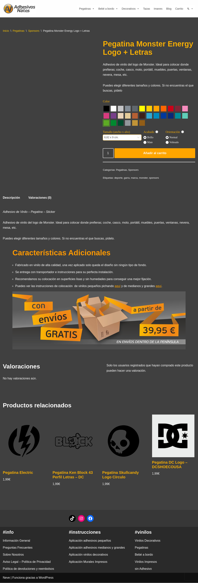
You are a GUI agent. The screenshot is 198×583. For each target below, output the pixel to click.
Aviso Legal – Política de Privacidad (27, 562)
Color (106, 101)
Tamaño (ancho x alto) (116, 132)
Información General (16, 541)
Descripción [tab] (11, 197)
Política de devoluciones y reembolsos (28, 569)
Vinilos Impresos (146, 562)
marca (134, 178)
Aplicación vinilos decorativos (88, 555)
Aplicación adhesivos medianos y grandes (97, 548)
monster (143, 178)
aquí (118, 286)
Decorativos (130, 8)
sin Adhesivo (143, 569)
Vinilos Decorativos (147, 541)
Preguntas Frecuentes (17, 548)
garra (127, 178)
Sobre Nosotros (13, 555)
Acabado (150, 132)
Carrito (179, 8)
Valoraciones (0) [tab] (40, 197)
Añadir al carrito (154, 153)
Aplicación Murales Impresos (88, 562)
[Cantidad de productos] (108, 153)
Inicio (6, 30)
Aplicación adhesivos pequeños (90, 541)
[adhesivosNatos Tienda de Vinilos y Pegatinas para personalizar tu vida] (20, 8)
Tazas (146, 8)
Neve (6, 578)
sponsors (154, 178)
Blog (168, 8)
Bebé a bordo (108, 8)
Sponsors (33, 30)
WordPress (46, 578)
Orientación (175, 132)
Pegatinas (86, 8)
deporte (118, 178)
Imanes (158, 8)
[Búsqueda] (190, 8)
